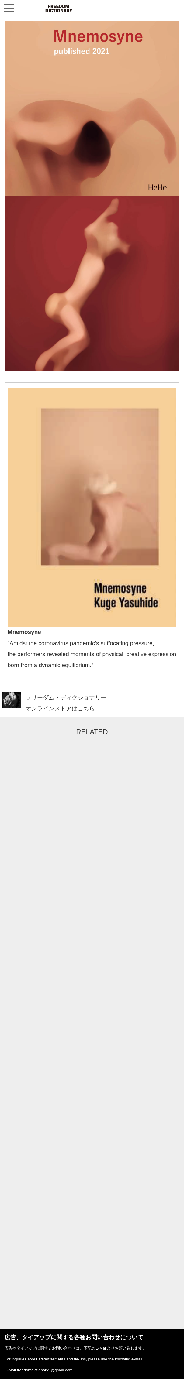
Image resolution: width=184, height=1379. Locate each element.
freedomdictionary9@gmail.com (44, 1370)
